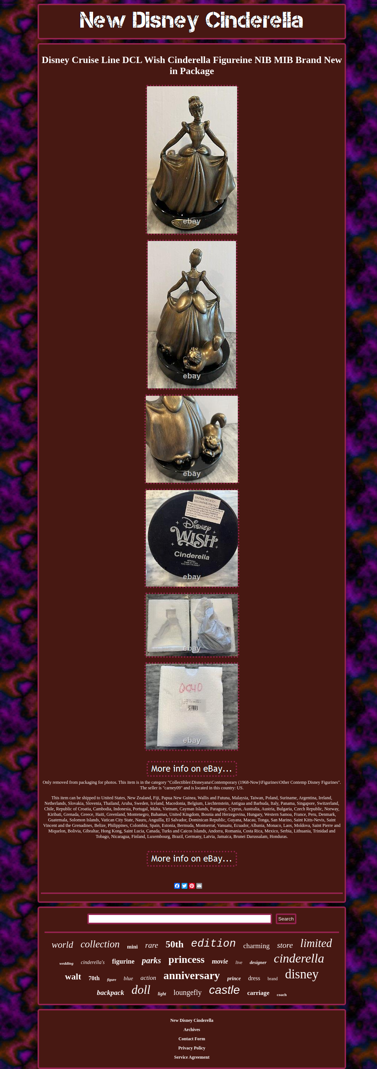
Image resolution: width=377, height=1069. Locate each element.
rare (151, 945)
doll (140, 989)
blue (128, 978)
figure (111, 980)
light (162, 993)
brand (273, 978)
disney (301, 974)
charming (256, 946)
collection (100, 944)
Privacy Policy (191, 1048)
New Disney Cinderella (191, 1020)
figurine (123, 961)
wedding (67, 963)
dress (254, 978)
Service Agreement (191, 1057)
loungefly (187, 992)
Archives (191, 1029)
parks (151, 960)
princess (187, 959)
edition (213, 944)
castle (224, 989)
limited (316, 943)
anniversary (191, 975)
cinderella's (93, 962)
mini (132, 947)
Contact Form (192, 1038)
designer (258, 962)
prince (234, 978)
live (239, 962)
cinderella (299, 958)
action (148, 977)
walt (73, 976)
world (62, 945)
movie (220, 961)
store (285, 945)
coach (282, 994)
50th (175, 944)
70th (93, 978)
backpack (110, 992)
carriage (258, 992)
